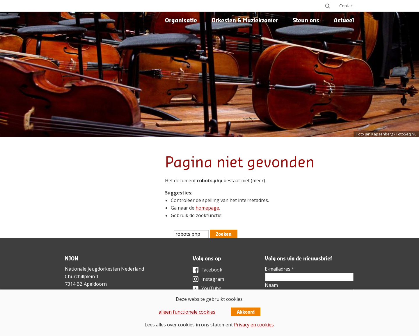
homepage (207, 208)
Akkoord (246, 312)
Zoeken (224, 234)
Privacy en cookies (254, 324)
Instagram (212, 279)
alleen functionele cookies (187, 312)
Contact (346, 5)
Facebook (211, 270)
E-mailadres (279, 269)
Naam (271, 285)
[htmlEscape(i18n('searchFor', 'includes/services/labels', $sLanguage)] (191, 234)
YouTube (211, 288)
